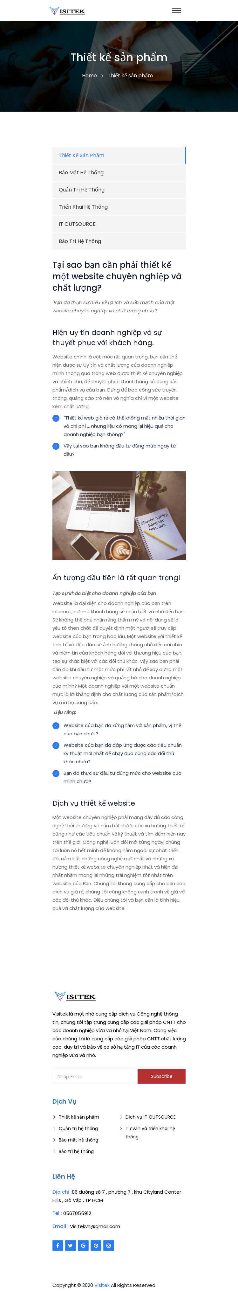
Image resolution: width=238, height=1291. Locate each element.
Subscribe (162, 1076)
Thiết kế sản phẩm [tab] (81, 155)
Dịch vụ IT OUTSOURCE (151, 1117)
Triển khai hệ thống (83, 207)
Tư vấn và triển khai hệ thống (150, 1132)
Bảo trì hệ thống (80, 241)
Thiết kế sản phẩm (79, 1117)
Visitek (102, 1285)
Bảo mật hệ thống (81, 172)
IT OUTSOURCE (77, 224)
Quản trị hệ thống (82, 189)
